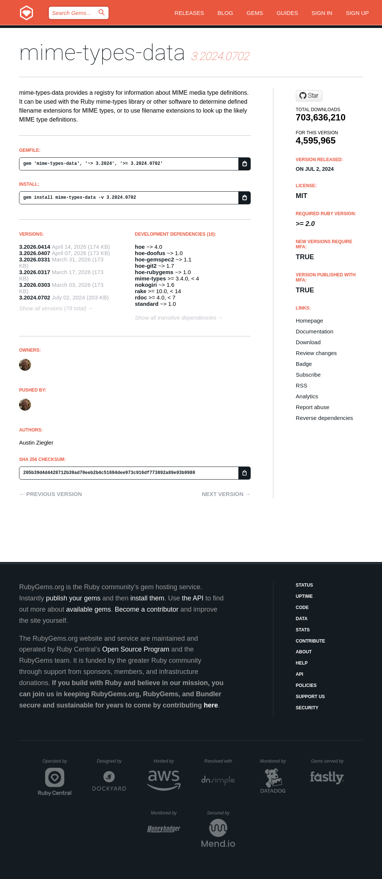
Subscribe (308, 374)
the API (192, 598)
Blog (225, 13)
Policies (306, 685)
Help (302, 663)
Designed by (111, 761)
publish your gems (73, 598)
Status (304, 585)
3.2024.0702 (34, 297)
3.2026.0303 (34, 285)
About (304, 651)
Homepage (309, 320)
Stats (303, 629)
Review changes (316, 353)
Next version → (226, 494)
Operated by (57, 764)
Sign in (321, 13)
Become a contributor (146, 609)
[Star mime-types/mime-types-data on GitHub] (309, 95)
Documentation (315, 331)
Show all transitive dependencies (175, 317)
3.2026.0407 (34, 253)
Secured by (221, 813)
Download (308, 342)
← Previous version (50, 494)
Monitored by (275, 761)
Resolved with (219, 761)
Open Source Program (135, 649)
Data (302, 618)
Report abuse (312, 407)
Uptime (304, 596)
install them (147, 598)
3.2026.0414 (34, 247)
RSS (301, 385)
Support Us (310, 696)
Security (307, 707)
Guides (287, 13)
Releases (189, 13)
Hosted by (167, 761)
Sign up (357, 13)
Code (302, 607)
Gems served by (327, 761)
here (211, 705)
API (299, 674)
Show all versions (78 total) (52, 308)
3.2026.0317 (34, 272)
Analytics (307, 396)
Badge (304, 364)
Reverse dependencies (324, 418)
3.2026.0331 (34, 259)
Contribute (310, 641)
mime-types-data (102, 52)
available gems (88, 609)
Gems (255, 13)
